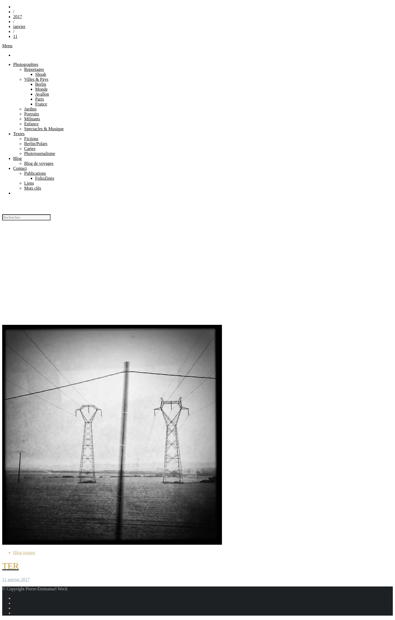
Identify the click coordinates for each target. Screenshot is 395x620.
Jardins (30, 109)
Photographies (25, 64)
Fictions (31, 138)
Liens (29, 183)
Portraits (31, 114)
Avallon (42, 94)
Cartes (29, 148)
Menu (7, 45)
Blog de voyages (39, 163)
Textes (19, 133)
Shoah (40, 74)
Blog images (24, 552)
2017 (17, 16)
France (41, 104)
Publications (35, 173)
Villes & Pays (36, 79)
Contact (20, 168)
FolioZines (44, 178)
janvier (19, 26)
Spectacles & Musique (44, 128)
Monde (41, 89)
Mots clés (32, 188)
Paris (39, 99)
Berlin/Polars (35, 143)
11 (15, 36)
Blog (17, 158)
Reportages (34, 69)
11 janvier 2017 (16, 579)
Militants (32, 119)
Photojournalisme (39, 153)
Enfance (31, 123)
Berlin (40, 84)
